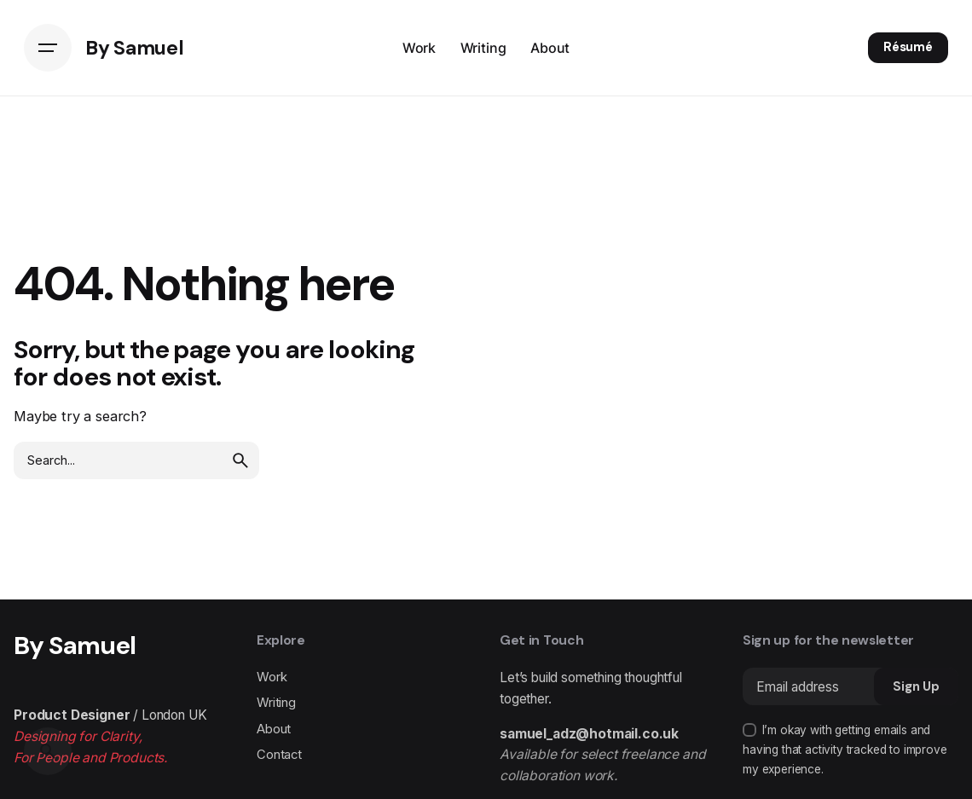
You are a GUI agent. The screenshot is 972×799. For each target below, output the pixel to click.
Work (271, 677)
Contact (279, 754)
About (274, 729)
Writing (276, 702)
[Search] (48, 751)
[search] (240, 460)
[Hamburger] (48, 48)
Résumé (908, 46)
